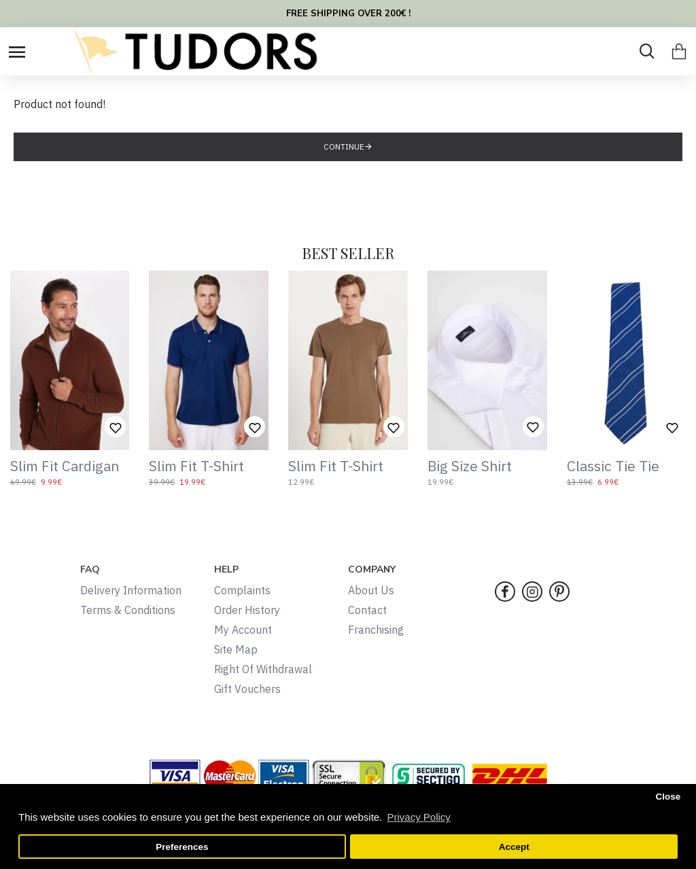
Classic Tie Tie (613, 466)
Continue (344, 146)
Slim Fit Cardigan (64, 466)
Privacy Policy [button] (418, 817)
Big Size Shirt (470, 466)
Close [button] (667, 796)
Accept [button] (514, 847)
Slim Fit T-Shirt (196, 466)
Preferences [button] (182, 847)
